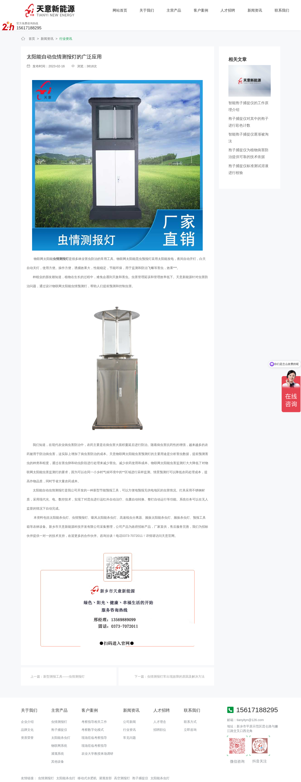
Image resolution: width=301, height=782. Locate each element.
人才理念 (159, 708)
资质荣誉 (27, 724)
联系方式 (190, 708)
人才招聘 (177, 8)
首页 (32, 25)
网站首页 (70, 8)
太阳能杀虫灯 (60, 724)
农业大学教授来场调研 (97, 740)
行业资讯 (65, 25)
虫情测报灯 (59, 708)
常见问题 (129, 724)
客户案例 (150, 8)
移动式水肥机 (87, 765)
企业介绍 (27, 708)
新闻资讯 (204, 8)
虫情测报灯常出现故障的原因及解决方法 (176, 663)
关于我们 (96, 8)
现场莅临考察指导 (94, 724)
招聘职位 (159, 716)
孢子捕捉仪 (59, 716)
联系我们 (231, 8)
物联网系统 (59, 732)
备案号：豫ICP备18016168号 (169, 776)
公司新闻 (129, 708)
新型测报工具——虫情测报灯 (64, 663)
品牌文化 (27, 716)
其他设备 (57, 748)
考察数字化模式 (92, 716)
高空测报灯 (122, 765)
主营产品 (123, 8)
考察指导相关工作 (94, 708)
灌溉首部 (105, 765)
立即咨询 (190, 716)
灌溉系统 (57, 740)
